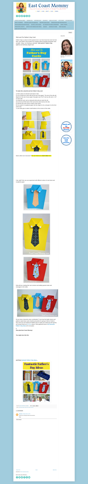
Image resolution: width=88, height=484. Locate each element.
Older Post (54, 469)
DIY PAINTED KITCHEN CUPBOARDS (51, 24)
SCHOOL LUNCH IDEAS (36, 24)
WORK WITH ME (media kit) (20, 28)
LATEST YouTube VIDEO (20, 20)
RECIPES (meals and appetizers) (31, 22)
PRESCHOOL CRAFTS (19, 26)
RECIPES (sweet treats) (44, 22)
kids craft (31, 407)
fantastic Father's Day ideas (29, 360)
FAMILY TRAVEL (64, 24)
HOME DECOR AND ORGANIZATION (59, 22)
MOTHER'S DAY (37, 20)
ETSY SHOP (61, 20)
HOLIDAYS (45, 20)
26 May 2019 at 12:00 (26, 413)
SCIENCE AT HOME (53, 26)
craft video (20, 407)
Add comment (18, 419)
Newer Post (18, 469)
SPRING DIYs (29, 20)
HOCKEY (45, 26)
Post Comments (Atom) (25, 471)
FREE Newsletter (62, 26)
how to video (28, 407)
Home (36, 469)
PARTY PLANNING (19, 22)
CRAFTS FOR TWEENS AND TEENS (33, 26)
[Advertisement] (36, 459)
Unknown (20, 413)
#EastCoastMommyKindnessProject (22, 24)
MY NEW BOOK (69, 20)
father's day (24, 407)
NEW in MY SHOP (53, 20)
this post (29, 324)
